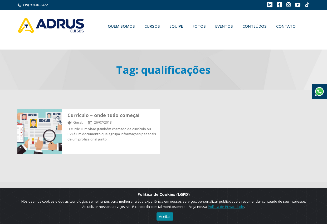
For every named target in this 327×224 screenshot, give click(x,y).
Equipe (176, 26)
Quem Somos (121, 26)
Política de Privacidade (226, 206)
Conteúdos (254, 26)
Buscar (111, 38)
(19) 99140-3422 (35, 4)
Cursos (152, 26)
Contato (286, 26)
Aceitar (165, 216)
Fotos (199, 26)
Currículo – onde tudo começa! (103, 115)
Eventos (224, 26)
